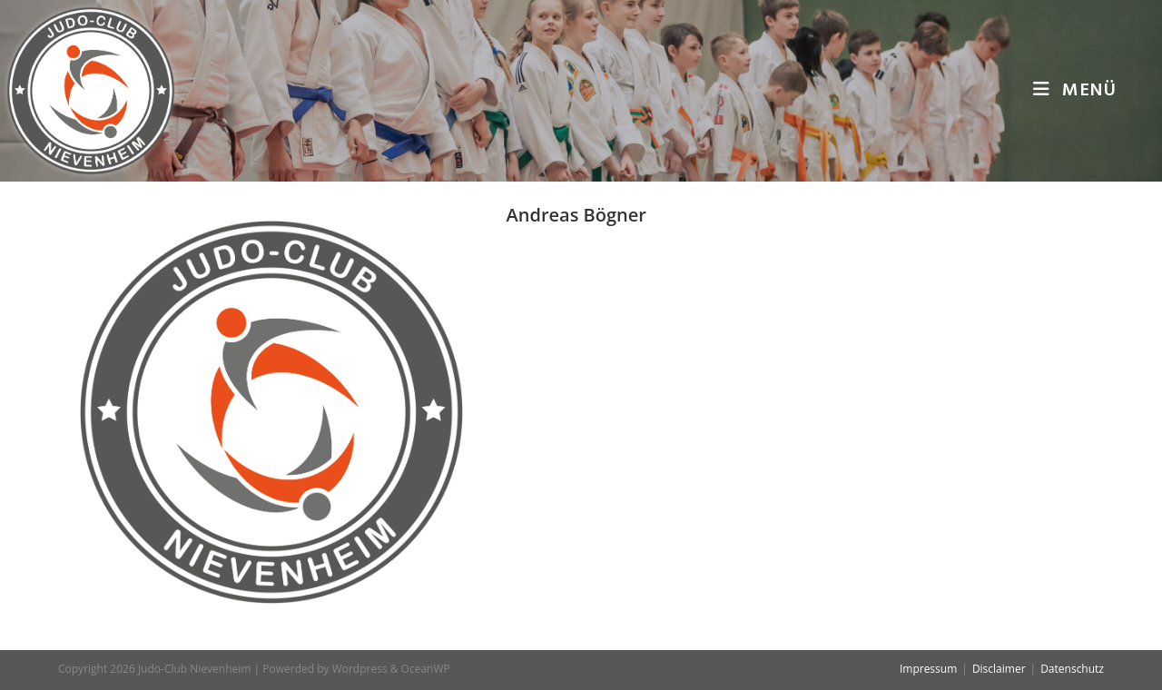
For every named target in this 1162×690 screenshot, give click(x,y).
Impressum (928, 668)
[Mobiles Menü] (1075, 90)
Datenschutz (1072, 668)
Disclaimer (999, 668)
